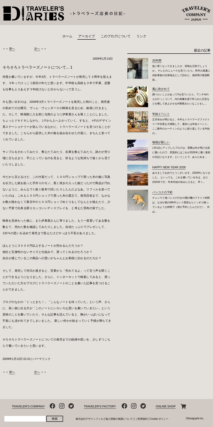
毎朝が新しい (161, 142)
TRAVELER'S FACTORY (100, 406)
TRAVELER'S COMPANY (28, 406)
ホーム (67, 36)
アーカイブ (86, 36)
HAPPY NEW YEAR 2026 (169, 167)
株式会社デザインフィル (89, 418)
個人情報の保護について (119, 418)
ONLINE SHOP (166, 406)
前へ (12, 48)
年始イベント (161, 114)
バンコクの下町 (162, 192)
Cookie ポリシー (159, 418)
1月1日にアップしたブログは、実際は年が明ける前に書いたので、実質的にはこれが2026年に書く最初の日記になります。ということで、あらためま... (181, 152)
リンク (141, 36)
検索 (55, 418)
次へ (37, 48)
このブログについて (116, 36)
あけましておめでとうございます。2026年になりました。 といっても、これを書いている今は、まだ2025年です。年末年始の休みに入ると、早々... (181, 177)
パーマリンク (42, 358)
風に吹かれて (161, 88)
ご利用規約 (141, 418)
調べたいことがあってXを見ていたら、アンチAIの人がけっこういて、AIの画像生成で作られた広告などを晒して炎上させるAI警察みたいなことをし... (180, 99)
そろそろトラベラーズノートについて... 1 (37, 67)
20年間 (156, 60)
